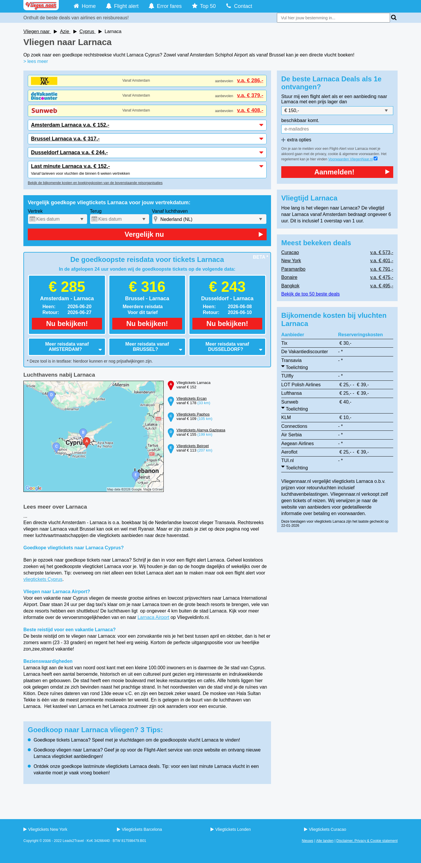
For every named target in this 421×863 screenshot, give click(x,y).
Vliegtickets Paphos (193, 414)
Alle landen (324, 841)
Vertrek (35, 211)
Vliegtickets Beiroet (193, 446)
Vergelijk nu (194, 234)
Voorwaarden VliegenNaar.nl (350, 159)
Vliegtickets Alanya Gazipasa (201, 430)
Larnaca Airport (153, 617)
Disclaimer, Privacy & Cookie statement (367, 841)
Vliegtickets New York (45, 829)
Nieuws (307, 841)
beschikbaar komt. (300, 120)
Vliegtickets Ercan (192, 398)
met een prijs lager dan (323, 101)
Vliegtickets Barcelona (139, 829)
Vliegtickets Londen (230, 829)
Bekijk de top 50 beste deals (310, 293)
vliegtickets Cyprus (42, 579)
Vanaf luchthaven (170, 211)
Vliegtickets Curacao (325, 829)
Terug (95, 211)
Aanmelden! (352, 172)
